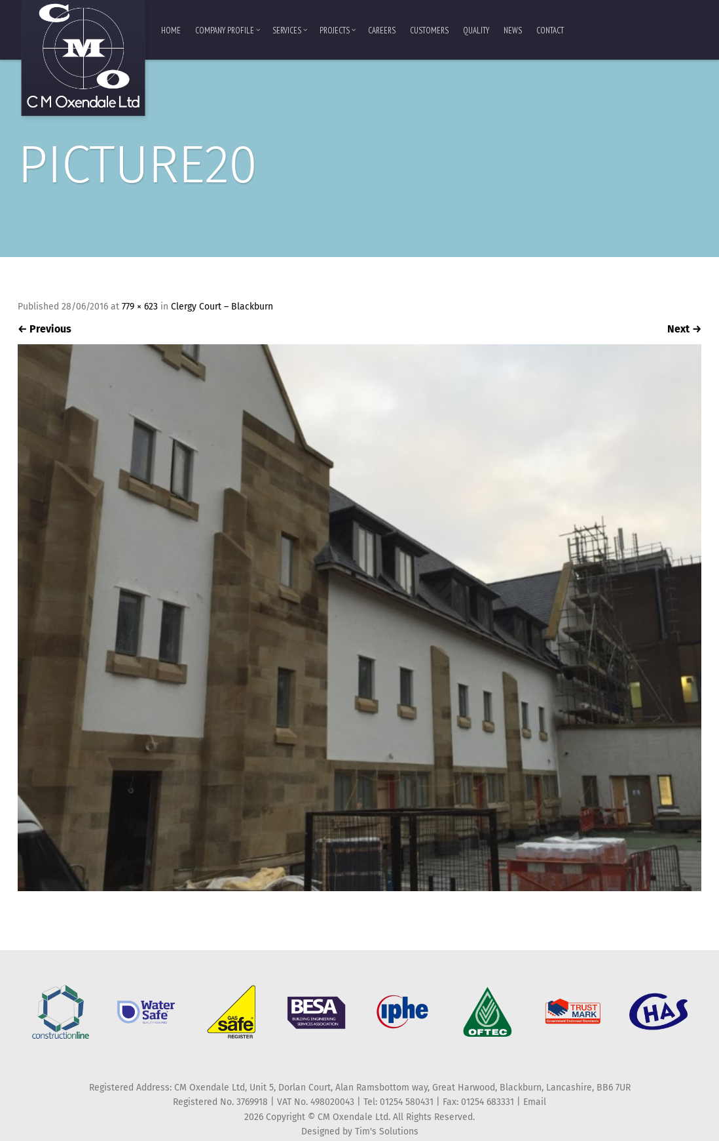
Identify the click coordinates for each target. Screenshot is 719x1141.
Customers (429, 30)
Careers (382, 30)
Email (534, 1102)
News (513, 30)
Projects (338, 30)
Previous (44, 329)
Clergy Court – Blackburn (222, 306)
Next (684, 329)
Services (289, 30)
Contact (550, 30)
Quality (476, 30)
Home (171, 30)
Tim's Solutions (386, 1131)
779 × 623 (140, 306)
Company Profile (227, 30)
